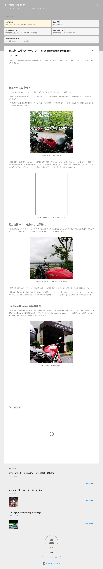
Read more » (89, 484)
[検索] (97, 6)
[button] (93, 50)
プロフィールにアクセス (52, 557)
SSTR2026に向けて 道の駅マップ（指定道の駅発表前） (32, 473)
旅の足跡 (17, 408)
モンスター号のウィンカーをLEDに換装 (25, 490)
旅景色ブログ (17, 5)
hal (51, 552)
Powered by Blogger (51, 563)
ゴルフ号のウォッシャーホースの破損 (25, 513)
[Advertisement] (52, 77)
